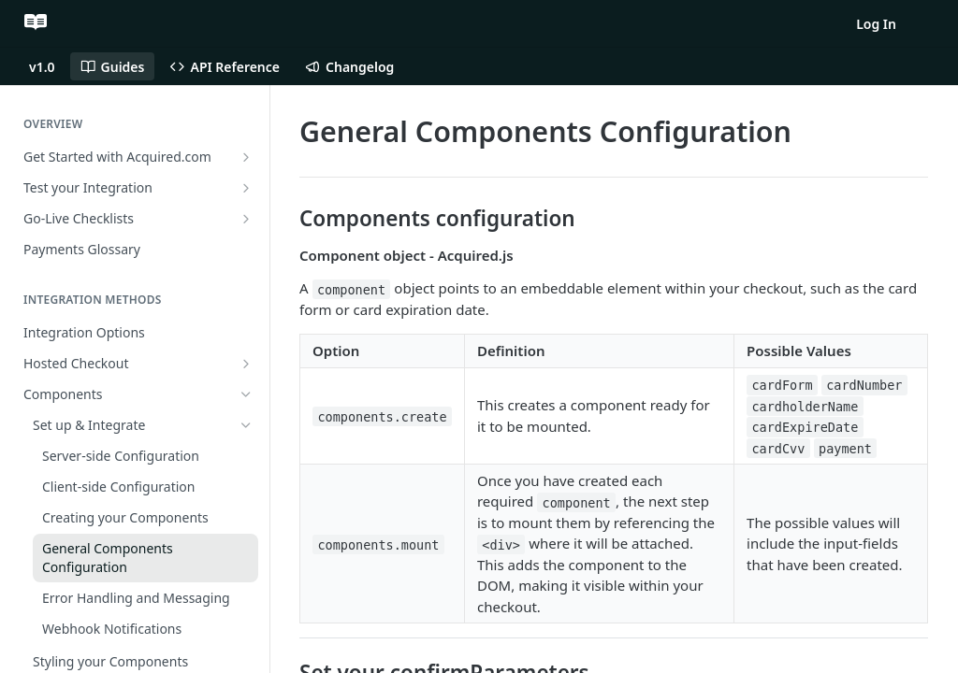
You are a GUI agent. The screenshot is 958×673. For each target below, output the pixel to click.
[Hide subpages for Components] (246, 394)
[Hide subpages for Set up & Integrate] (246, 425)
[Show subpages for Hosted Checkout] (246, 363)
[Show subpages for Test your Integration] (246, 187)
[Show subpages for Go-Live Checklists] (246, 218)
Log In (876, 24)
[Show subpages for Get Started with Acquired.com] (246, 157)
